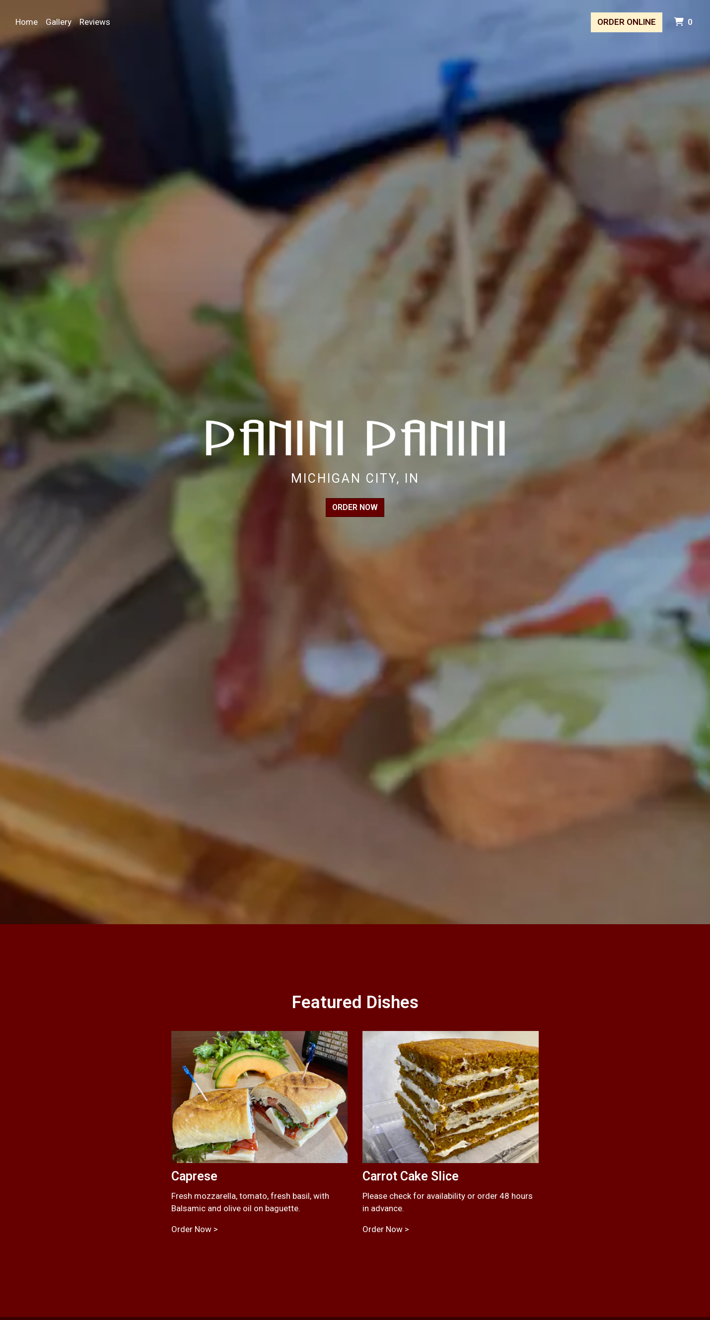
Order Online (626, 22)
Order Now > (194, 1229)
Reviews (94, 22)
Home (26, 22)
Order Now (355, 507)
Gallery (58, 22)
